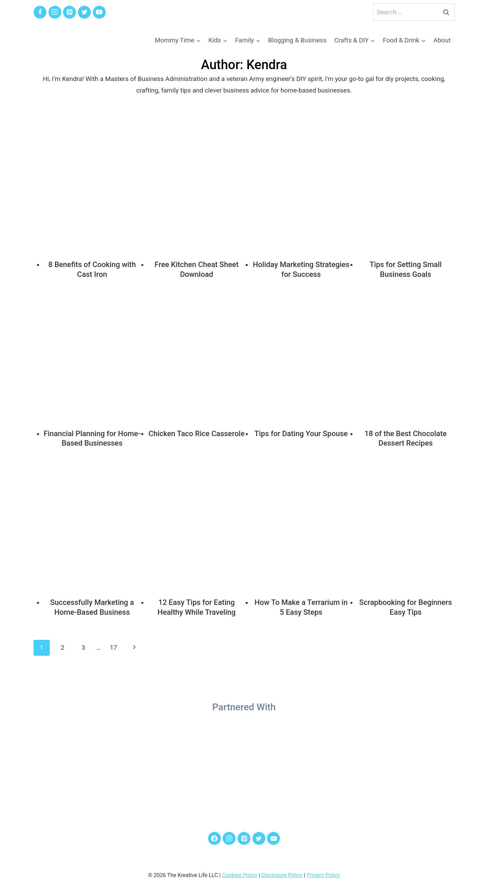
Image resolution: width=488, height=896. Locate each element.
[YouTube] (99, 12)
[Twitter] (84, 12)
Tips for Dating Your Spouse (301, 433)
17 (113, 647)
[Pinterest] (69, 12)
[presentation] (92, 188)
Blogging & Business (297, 40)
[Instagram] (54, 12)
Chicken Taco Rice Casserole (196, 433)
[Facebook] (40, 12)
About (442, 40)
